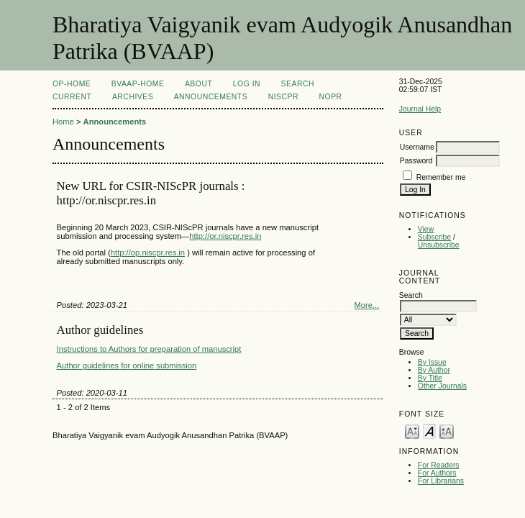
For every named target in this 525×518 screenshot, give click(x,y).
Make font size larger (446, 430)
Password (416, 161)
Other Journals (442, 386)
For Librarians (441, 481)
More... (366, 305)
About (198, 84)
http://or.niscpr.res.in (225, 236)
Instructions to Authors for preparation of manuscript (149, 349)
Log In (246, 84)
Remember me (441, 177)
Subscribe (434, 237)
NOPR (330, 97)
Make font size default (429, 430)
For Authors (437, 473)
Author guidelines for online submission (127, 365)
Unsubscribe (439, 245)
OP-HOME (71, 84)
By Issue (432, 362)
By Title (430, 378)
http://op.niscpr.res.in (148, 252)
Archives (132, 97)
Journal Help (420, 109)
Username (417, 147)
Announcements (211, 97)
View (426, 229)
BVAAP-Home (138, 84)
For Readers (439, 465)
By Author (434, 370)
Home (63, 121)
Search (297, 84)
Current (71, 97)
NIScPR (283, 97)
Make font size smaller (412, 430)
